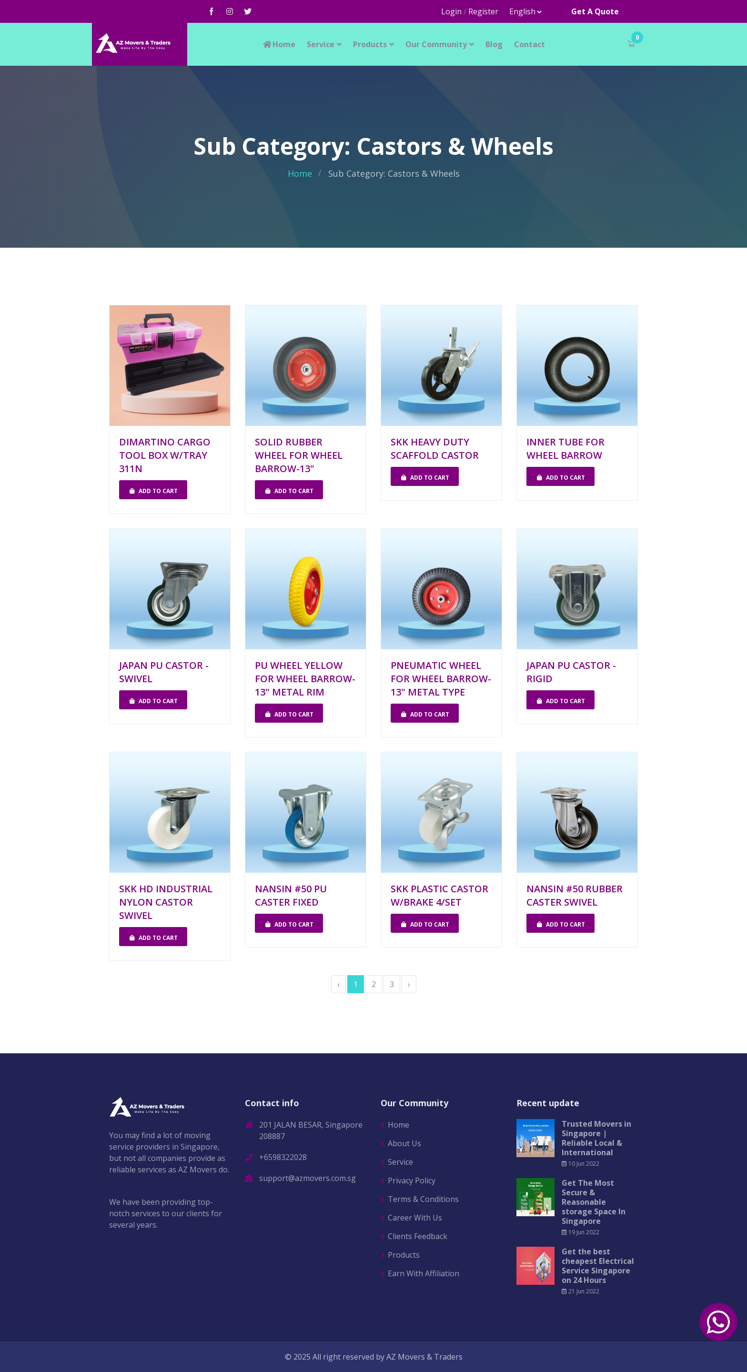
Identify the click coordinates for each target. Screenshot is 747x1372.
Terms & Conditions (423, 1199)
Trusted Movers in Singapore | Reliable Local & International (596, 1138)
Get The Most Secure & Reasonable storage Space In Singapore (594, 1202)
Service (320, 44)
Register (483, 11)
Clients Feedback (417, 1236)
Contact (529, 44)
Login (451, 11)
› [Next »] (409, 984)
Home (278, 44)
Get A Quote (595, 11)
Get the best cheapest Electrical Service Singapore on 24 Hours (598, 1265)
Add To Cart (153, 491)
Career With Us (415, 1217)
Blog (494, 44)
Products (370, 44)
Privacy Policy (411, 1180)
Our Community (436, 44)
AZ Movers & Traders (424, 1357)
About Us (404, 1143)
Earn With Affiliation (423, 1273)
